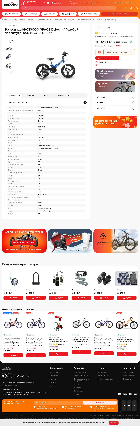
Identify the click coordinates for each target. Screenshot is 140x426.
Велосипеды (54, 376)
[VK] (44, 3)
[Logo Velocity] (10, 5)
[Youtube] (48, 3)
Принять (113, 422)
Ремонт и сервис (128, 372)
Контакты (85, 3)
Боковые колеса (9, 290)
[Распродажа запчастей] (24, 241)
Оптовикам (118, 3)
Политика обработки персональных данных (125, 415)
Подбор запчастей (56, 386)
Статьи (109, 3)
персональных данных (51, 408)
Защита (119, 290)
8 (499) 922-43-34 (28, 2)
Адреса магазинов (129, 376)
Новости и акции (95, 3)
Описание (30, 96)
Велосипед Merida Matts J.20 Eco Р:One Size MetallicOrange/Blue (125, 340)
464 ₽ (118, 46)
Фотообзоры (78, 387)
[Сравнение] (126, 8)
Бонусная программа (81, 376)
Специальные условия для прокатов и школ (81, 380)
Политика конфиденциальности (99, 415)
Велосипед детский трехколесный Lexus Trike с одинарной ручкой (58, 340)
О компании (74, 3)
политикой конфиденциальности (73, 407)
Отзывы (47, 96)
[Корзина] (131, 8)
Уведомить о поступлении (107, 58)
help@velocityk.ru (8, 394)
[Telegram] (52, 3)
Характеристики (14, 96)
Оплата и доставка (57, 3)
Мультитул (75, 290)
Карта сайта (127, 379)
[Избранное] (120, 8)
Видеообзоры (78, 391)
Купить (13, 297)
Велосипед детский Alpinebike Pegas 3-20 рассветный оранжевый (12, 342)
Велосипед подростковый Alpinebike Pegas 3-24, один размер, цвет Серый (81, 340)
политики (102, 422)
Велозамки (30, 290)
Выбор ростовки (64, 96)
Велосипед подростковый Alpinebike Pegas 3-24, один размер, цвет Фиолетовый (103, 342)
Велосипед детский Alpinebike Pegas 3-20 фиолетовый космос (34, 342)
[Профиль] (136, 8)
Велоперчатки (99, 290)
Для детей (53, 382)
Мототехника (54, 372)
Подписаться (109, 403)
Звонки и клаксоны (56, 290)
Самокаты (53, 379)
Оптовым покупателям (105, 379)
